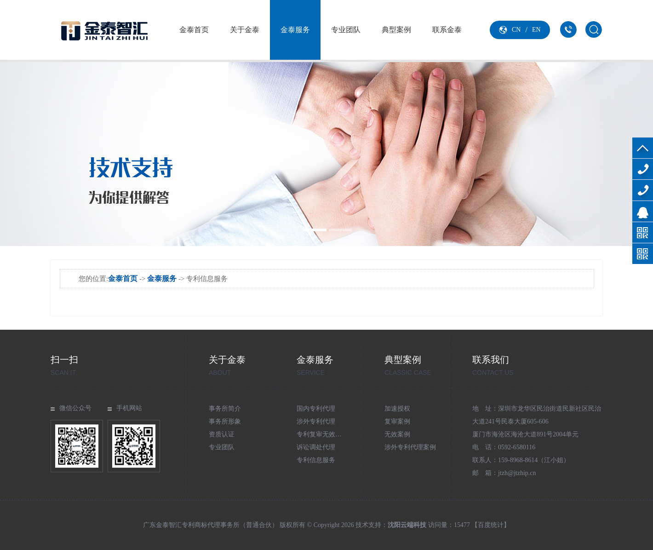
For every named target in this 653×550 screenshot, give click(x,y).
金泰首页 (194, 30)
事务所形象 (225, 421)
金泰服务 (295, 30)
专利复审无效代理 (322, 434)
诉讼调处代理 (316, 447)
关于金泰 (244, 30)
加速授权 (397, 408)
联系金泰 (447, 30)
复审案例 (397, 421)
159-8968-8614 (642, 190)
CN (516, 29)
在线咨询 (642, 211)
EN (536, 29)
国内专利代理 (316, 408)
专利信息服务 (316, 460)
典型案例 (396, 30)
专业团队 (346, 30)
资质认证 (222, 434)
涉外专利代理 (316, 421)
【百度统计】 (490, 524)
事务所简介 (225, 408)
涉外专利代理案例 (410, 447)
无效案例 (397, 434)
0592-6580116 (642, 169)
